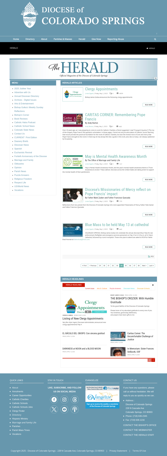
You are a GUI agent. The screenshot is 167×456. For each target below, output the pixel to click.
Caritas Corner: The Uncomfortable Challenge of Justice (140, 336)
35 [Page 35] (126, 266)
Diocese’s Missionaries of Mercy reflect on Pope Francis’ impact (73, 195)
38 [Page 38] (138, 266)
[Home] (147, 48)
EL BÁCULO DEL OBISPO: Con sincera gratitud (83, 333)
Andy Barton (89, 126)
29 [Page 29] (100, 266)
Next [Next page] (143, 266)
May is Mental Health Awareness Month (73, 162)
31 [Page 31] (108, 266)
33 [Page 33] (117, 266)
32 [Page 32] (113, 266)
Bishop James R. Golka (117, 295)
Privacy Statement (118, 450)
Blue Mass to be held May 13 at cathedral (73, 230)
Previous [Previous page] (93, 266)
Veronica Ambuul (67, 315)
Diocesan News (99, 312)
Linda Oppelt (89, 93)
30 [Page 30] (104, 266)
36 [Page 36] (130, 266)
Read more (149, 105)
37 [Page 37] (134, 266)
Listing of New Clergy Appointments (82, 318)
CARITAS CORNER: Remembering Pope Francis (73, 120)
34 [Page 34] (121, 266)
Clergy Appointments (73, 94)
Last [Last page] (150, 266)
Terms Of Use (139, 450)
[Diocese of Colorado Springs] (83, 15)
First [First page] (85, 266)
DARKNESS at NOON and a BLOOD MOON (81, 348)
